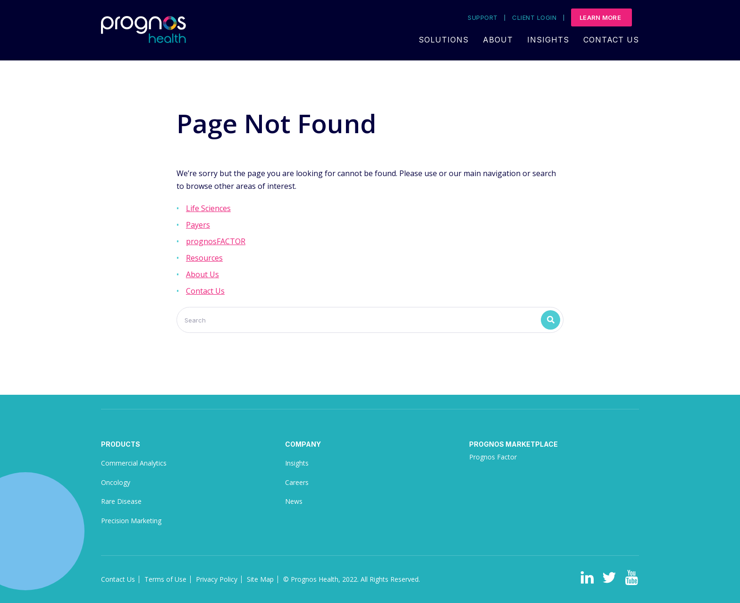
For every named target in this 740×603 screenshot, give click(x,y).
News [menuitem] (294, 501)
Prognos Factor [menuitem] (493, 456)
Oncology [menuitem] (115, 482)
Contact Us (205, 291)
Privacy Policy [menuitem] (216, 579)
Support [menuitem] (482, 18)
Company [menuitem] (303, 444)
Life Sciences (208, 208)
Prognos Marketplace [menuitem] (513, 444)
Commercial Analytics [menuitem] (134, 463)
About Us (202, 274)
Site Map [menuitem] (260, 579)
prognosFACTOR (215, 241)
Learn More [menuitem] (600, 17)
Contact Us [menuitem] (611, 39)
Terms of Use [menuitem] (165, 579)
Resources (204, 258)
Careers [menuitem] (297, 482)
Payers (198, 225)
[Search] (370, 320)
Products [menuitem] (120, 444)
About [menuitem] (498, 39)
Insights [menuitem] (548, 39)
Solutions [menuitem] (444, 39)
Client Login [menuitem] (534, 18)
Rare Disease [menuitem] (121, 501)
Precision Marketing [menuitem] (131, 520)
